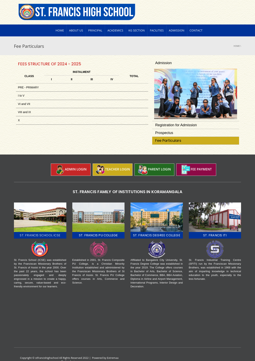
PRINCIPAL (95, 23)
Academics (115, 23)
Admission (176, 23)
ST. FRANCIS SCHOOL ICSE (40, 227)
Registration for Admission (176, 117)
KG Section (136, 23)
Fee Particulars (168, 132)
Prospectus (164, 125)
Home (60, 23)
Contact (196, 23)
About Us (76, 23)
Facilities (157, 23)
